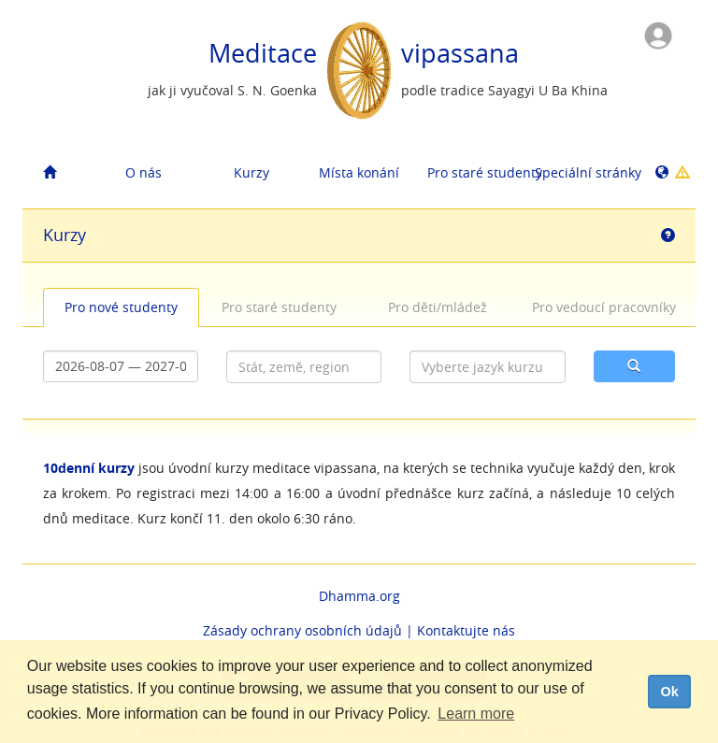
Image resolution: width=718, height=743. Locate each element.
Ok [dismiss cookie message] (669, 691)
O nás (143, 172)
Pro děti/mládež (437, 307)
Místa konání (359, 172)
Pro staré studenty (474, 172)
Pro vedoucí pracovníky (602, 307)
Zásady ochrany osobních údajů (302, 630)
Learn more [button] (476, 714)
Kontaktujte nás (466, 630)
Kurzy (251, 172)
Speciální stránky (581, 172)
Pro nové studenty (121, 307)
